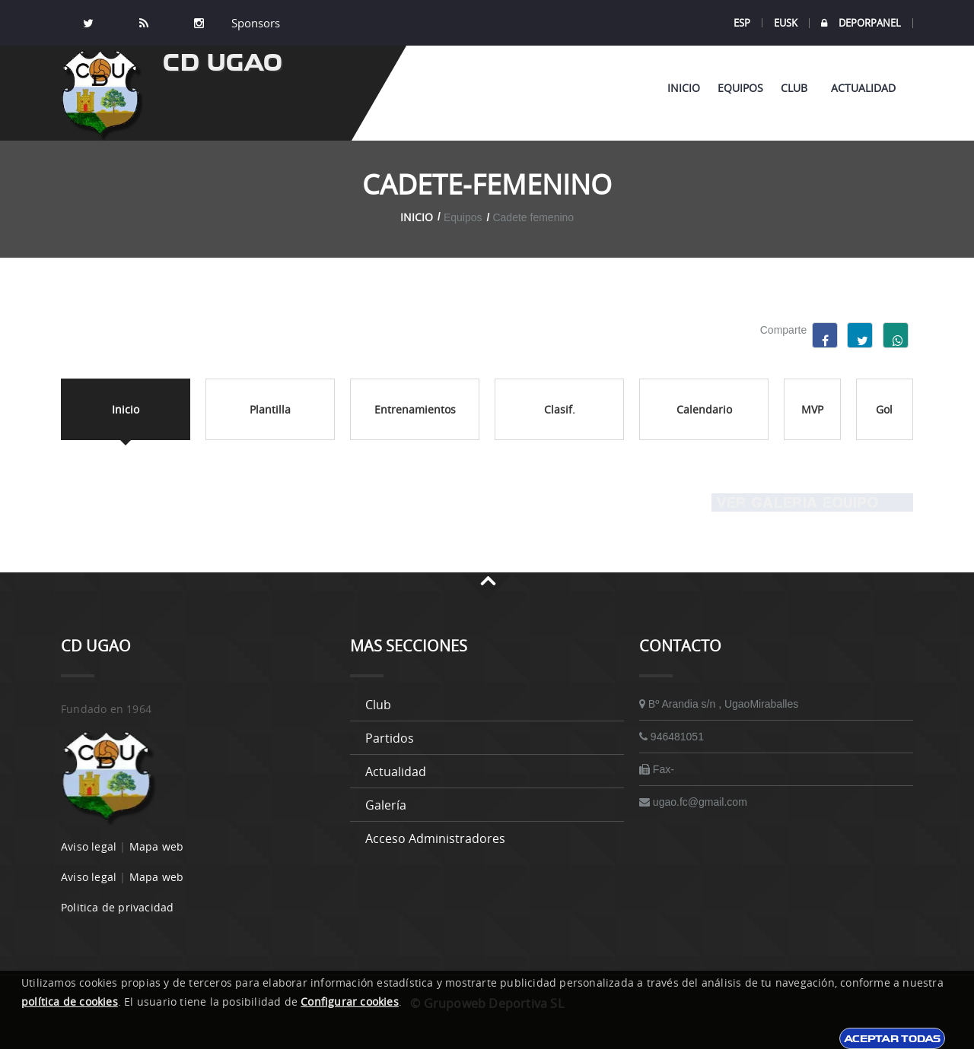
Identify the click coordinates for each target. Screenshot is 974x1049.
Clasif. (559, 409)
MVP (812, 409)
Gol (884, 409)
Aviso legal (88, 846)
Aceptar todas (892, 1038)
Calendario (704, 409)
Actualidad (863, 88)
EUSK (785, 22)
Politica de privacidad (117, 907)
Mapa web (156, 846)
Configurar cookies (350, 1001)
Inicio (683, 88)
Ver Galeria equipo (795, 502)
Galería (385, 805)
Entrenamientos (415, 409)
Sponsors (254, 22)
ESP (742, 22)
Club (797, 88)
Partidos (389, 738)
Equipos (740, 88)
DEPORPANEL (861, 23)
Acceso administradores (435, 838)
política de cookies (69, 1001)
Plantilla (270, 409)
